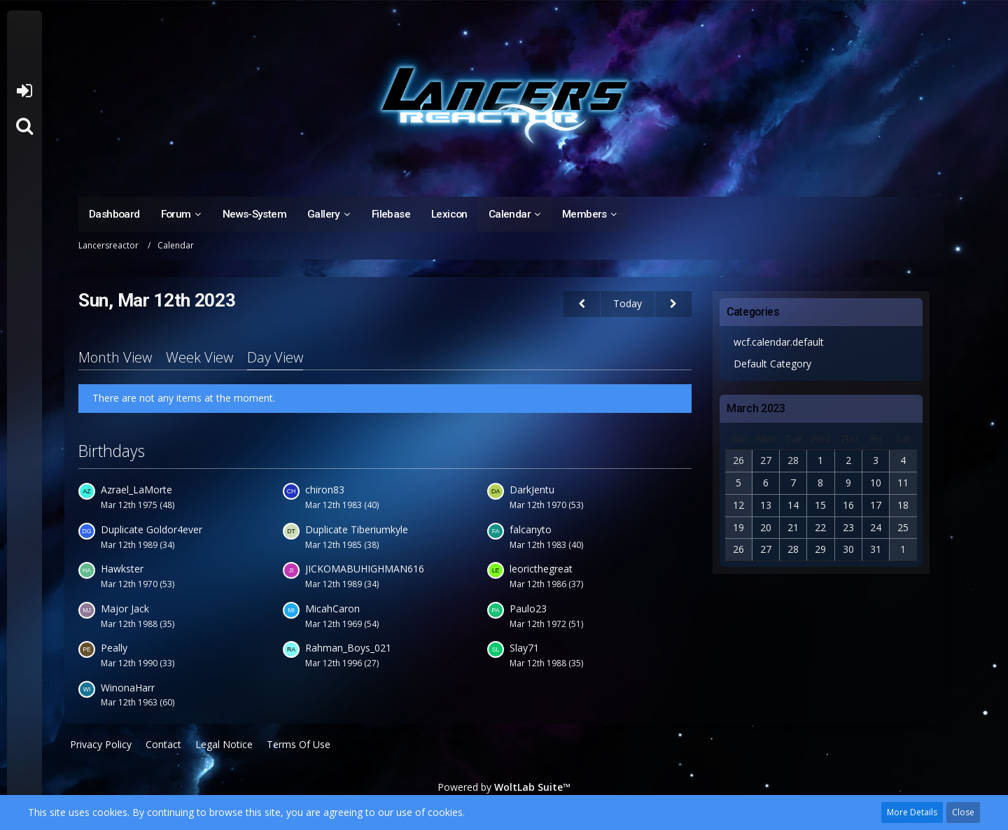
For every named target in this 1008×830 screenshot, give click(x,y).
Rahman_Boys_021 (348, 647)
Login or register (24, 90)
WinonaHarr (128, 687)
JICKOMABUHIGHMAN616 (364, 568)
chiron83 (324, 489)
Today (627, 303)
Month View (115, 357)
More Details (912, 812)
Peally (114, 647)
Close (963, 812)
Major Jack (125, 608)
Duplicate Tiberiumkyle (356, 529)
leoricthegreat (541, 568)
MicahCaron (332, 608)
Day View (275, 357)
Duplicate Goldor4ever (151, 529)
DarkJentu (532, 489)
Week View (199, 357)
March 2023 (756, 408)
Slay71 (524, 647)
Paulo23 (528, 608)
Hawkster (122, 568)
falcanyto (531, 529)
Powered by (504, 787)
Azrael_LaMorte (136, 489)
